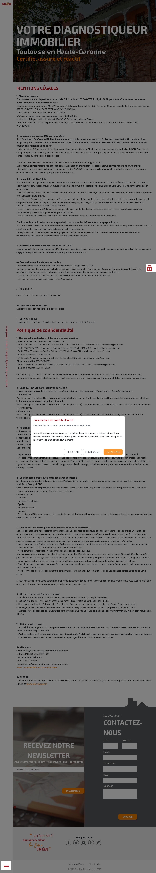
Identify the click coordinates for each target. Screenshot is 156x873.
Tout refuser (73, 452)
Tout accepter (113, 452)
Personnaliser (92, 452)
